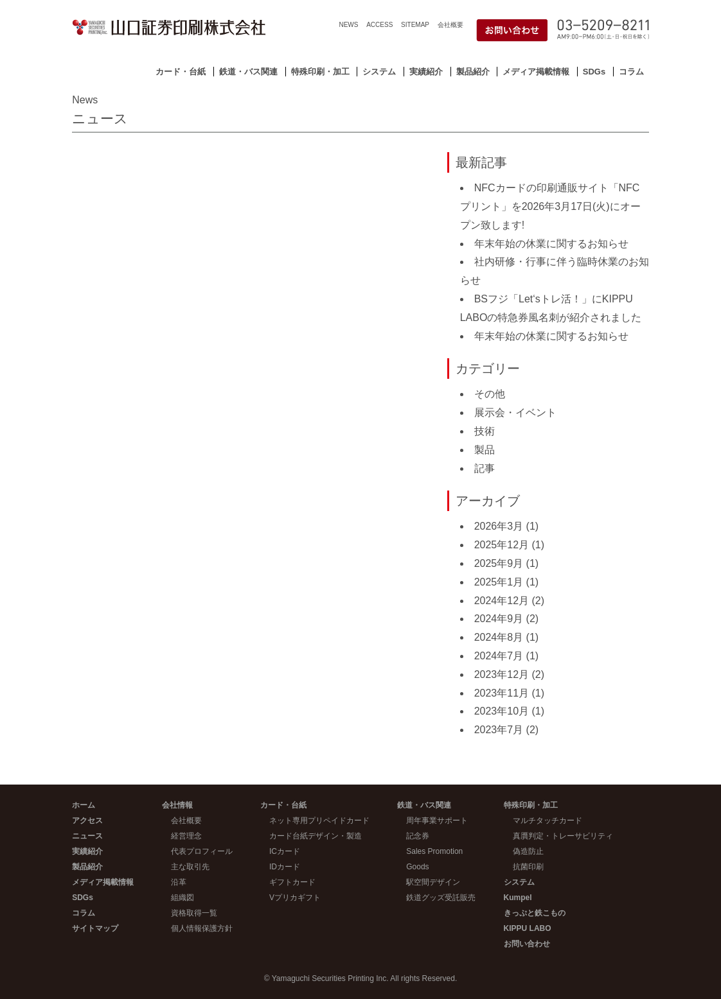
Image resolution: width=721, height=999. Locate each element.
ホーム (83, 805)
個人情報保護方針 (202, 928)
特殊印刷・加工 (320, 71)
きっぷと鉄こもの (534, 912)
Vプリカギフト (295, 897)
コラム (631, 71)
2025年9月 (499, 563)
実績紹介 (426, 71)
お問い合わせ (527, 943)
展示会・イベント (515, 412)
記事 (484, 468)
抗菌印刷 (528, 866)
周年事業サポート (437, 820)
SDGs (594, 71)
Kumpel (518, 897)
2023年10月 (501, 711)
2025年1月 (499, 582)
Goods (417, 866)
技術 (484, 431)
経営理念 (186, 835)
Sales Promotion (434, 851)
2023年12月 (501, 674)
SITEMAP (415, 24)
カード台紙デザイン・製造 (315, 835)
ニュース (87, 835)
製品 (484, 449)
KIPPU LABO (527, 928)
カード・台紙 (181, 71)
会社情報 (177, 805)
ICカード (284, 851)
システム (379, 71)
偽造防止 (528, 851)
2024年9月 (499, 618)
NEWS (348, 24)
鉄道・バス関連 (248, 71)
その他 (489, 393)
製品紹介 (473, 71)
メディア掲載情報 (536, 71)
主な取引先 (190, 866)
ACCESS (379, 24)
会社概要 (450, 24)
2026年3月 (499, 526)
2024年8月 (499, 637)
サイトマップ (95, 928)
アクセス (87, 820)
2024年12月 (501, 600)
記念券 (417, 835)
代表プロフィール (202, 851)
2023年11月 (501, 693)
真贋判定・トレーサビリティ (563, 835)
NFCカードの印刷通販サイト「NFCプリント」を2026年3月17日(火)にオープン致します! (550, 206)
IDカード (284, 866)
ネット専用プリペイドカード (319, 820)
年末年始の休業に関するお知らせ (551, 243)
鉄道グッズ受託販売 (441, 897)
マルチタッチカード (547, 820)
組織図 (182, 897)
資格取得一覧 (194, 912)
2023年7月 (499, 729)
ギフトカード (292, 882)
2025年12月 (501, 544)
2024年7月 (499, 655)
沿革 (178, 882)
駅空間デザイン (433, 882)
